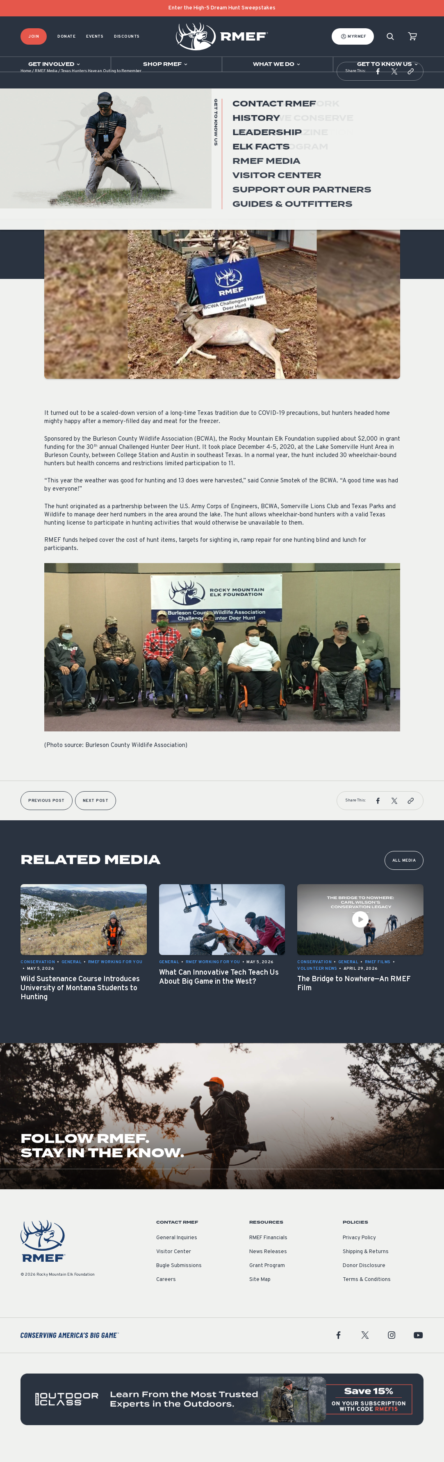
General (54, 171)
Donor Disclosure (364, 1282)
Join (33, 36)
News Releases (268, 1268)
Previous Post (46, 817)
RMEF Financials (268, 1254)
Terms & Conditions (367, 1296)
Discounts (127, 36)
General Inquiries (176, 1254)
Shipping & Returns (366, 1268)
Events (94, 36)
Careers (166, 1296)
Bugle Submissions (179, 1282)
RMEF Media (46, 88)
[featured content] (222, 1416)
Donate (66, 36)
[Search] (390, 36)
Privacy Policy (359, 1254)
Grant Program (267, 1282)
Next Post (96, 817)
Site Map (260, 1296)
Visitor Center (173, 1268)
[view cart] (412, 36)
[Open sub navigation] (55, 64)
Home (25, 88)
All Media (404, 877)
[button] (378, 88)
